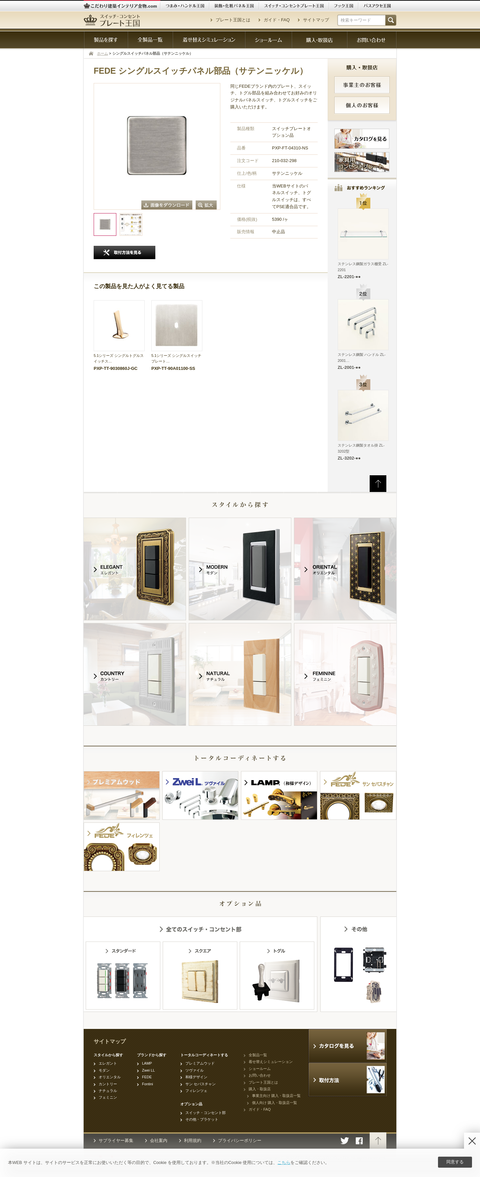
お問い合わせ (260, 1075)
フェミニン (108, 1097)
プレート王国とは (233, 19)
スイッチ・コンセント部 (205, 1113)
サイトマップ (316, 19)
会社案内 (158, 1140)
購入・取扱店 (260, 1089)
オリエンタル (110, 1077)
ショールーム (260, 1069)
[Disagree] (472, 1141)
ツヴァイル (194, 1070)
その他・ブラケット (201, 1119)
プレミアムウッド (200, 1063)
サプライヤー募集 (116, 1140)
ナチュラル (108, 1091)
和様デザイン (196, 1077)
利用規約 (192, 1140)
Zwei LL (148, 1070)
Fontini (147, 1084)
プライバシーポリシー (239, 1140)
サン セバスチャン (200, 1084)
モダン (104, 1070)
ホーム (102, 53)
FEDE (147, 1077)
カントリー (108, 1084)
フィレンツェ (196, 1091)
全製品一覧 (258, 1055)
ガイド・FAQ (277, 19)
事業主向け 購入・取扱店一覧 (276, 1096)
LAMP (147, 1063)
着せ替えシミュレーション (271, 1062)
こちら (283, 1162)
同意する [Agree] (455, 1161)
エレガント (108, 1063)
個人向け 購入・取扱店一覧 (274, 1103)
